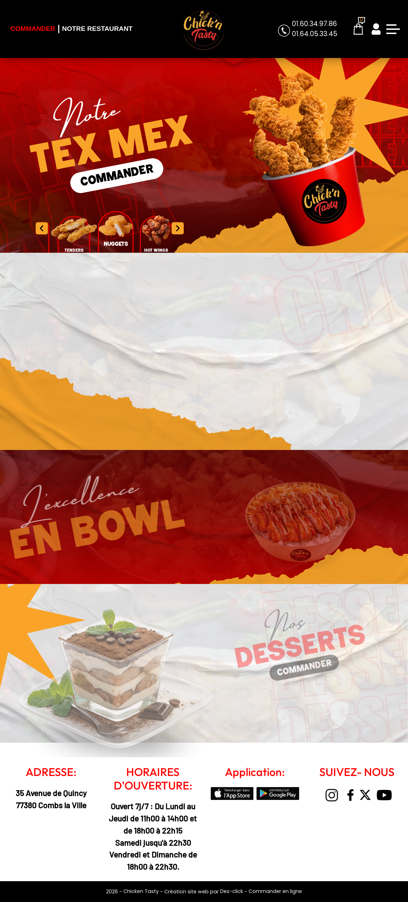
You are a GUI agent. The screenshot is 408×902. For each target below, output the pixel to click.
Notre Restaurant (97, 28)
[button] (177, 228)
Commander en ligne (275, 891)
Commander (32, 28)
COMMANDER (117, 175)
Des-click (231, 891)
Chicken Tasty (141, 891)
